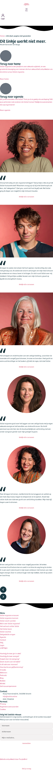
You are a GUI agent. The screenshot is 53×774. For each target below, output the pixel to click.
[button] (26, 590)
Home (2, 36)
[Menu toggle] (26, 9)
